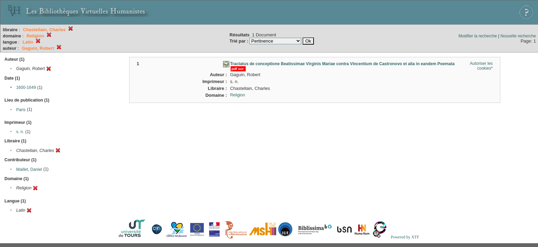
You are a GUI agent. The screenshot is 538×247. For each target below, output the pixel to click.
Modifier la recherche (477, 36)
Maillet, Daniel (29, 169)
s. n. (20, 131)
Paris (20, 109)
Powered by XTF (405, 237)
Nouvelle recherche (518, 36)
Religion (237, 95)
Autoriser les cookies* (481, 66)
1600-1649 (26, 87)
